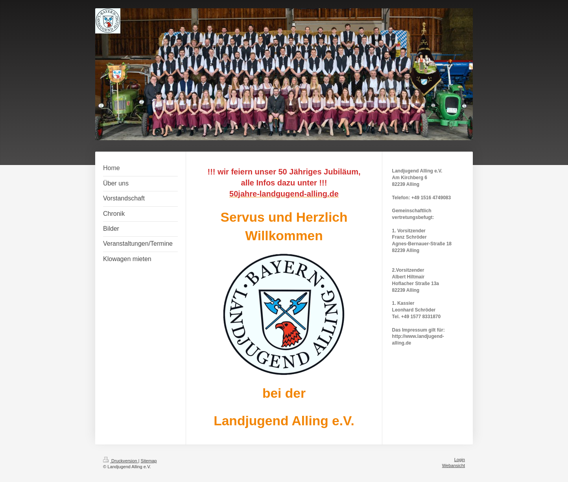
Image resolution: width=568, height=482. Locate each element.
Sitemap (149, 460)
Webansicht (453, 465)
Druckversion (120, 460)
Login (459, 459)
